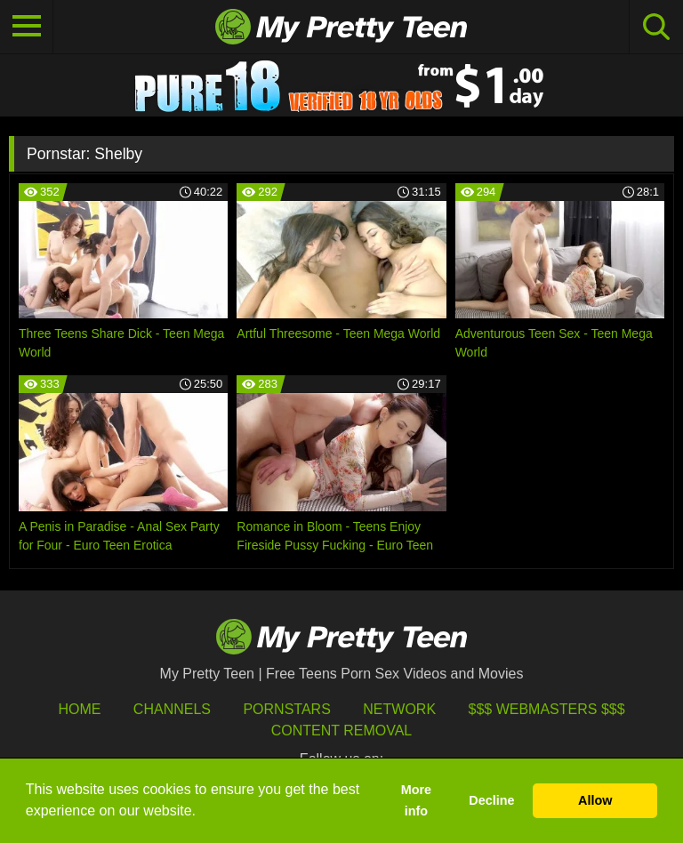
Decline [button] (491, 800)
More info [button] (416, 800)
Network (399, 709)
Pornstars (286, 709)
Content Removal (342, 730)
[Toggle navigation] (26, 26)
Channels (172, 709)
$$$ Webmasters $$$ (547, 709)
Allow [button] (595, 800)
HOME (79, 709)
